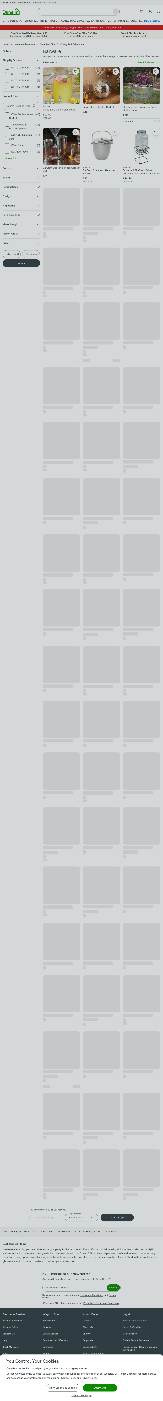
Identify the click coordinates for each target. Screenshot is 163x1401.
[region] (81, 1377)
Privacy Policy (89, 1378)
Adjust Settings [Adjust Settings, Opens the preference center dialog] (81, 1395)
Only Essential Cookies (63, 1388)
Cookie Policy (68, 1378)
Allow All (100, 1388)
